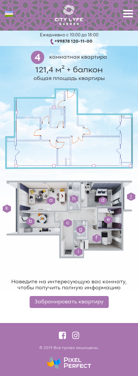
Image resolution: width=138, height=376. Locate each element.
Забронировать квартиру (69, 302)
